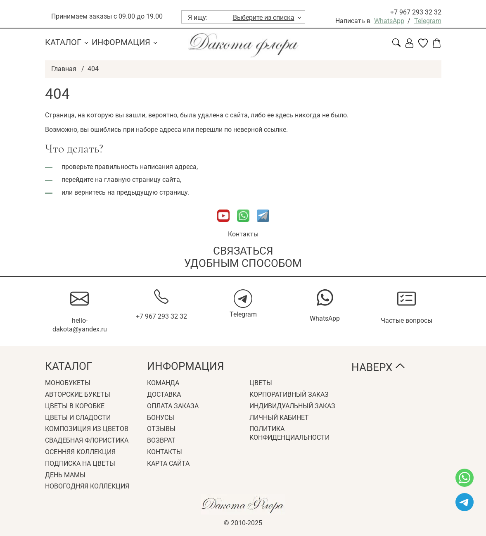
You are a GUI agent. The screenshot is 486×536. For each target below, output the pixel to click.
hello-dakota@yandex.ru (79, 325)
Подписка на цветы (80, 463)
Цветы (260, 383)
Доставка (164, 394)
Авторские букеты (77, 394)
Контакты (243, 234)
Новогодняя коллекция (87, 486)
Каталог (63, 42)
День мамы (65, 475)
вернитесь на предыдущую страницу (130, 192)
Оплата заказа (173, 406)
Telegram (427, 21)
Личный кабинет (279, 418)
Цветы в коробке (74, 406)
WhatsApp (389, 21)
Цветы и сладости (78, 418)
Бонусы (160, 418)
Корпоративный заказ (289, 394)
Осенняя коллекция (80, 452)
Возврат (161, 440)
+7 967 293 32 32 (415, 12)
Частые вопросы (406, 320)
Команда (163, 383)
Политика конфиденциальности (289, 433)
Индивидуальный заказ (292, 406)
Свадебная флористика (86, 440)
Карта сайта (168, 463)
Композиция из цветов (86, 429)
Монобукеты (67, 383)
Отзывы (161, 429)
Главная (63, 69)
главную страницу (132, 179)
